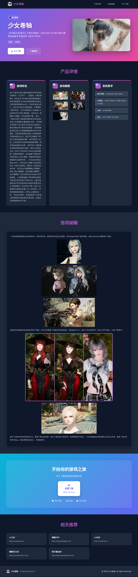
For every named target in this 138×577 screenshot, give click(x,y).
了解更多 (33, 51)
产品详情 (97, 4)
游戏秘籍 (111, 4)
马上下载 (125, 4)
